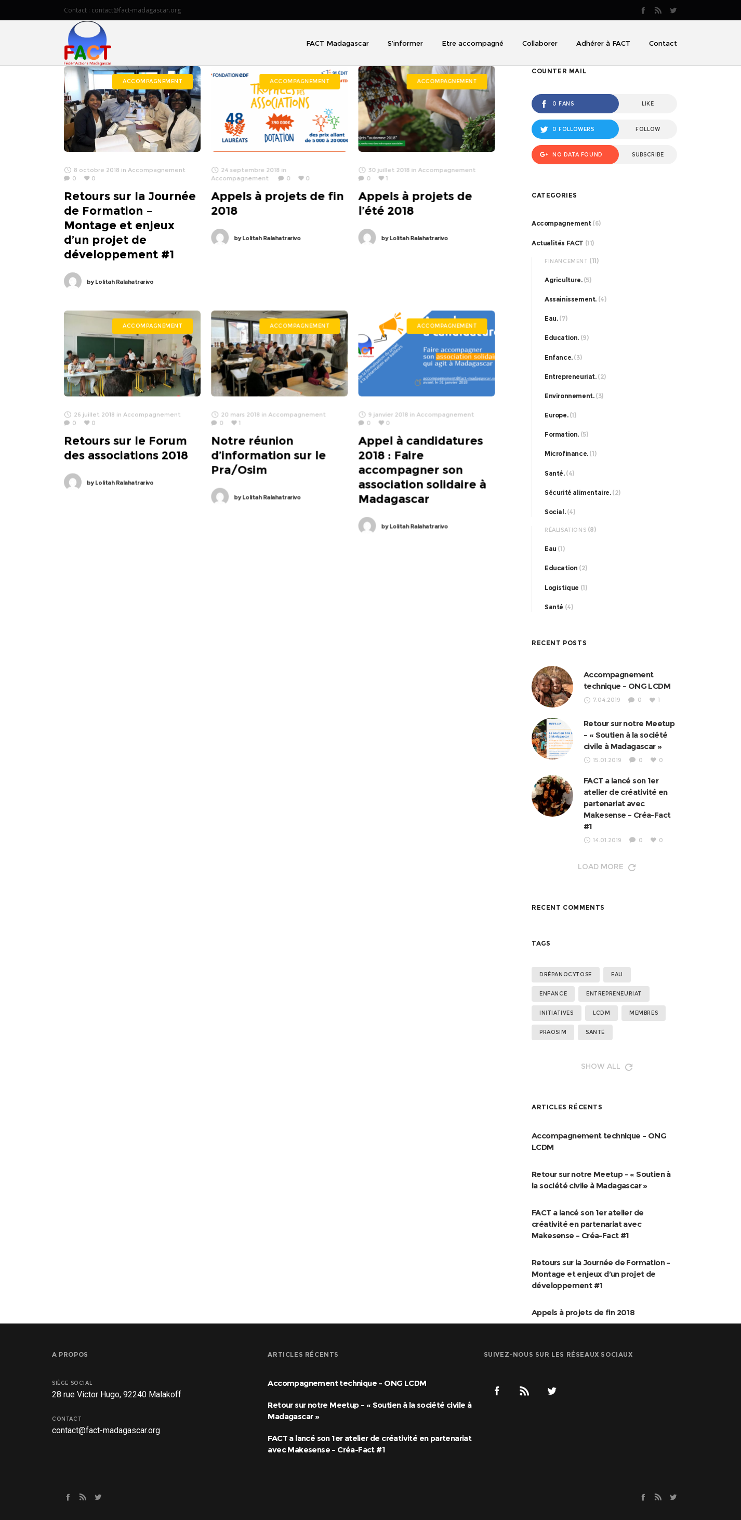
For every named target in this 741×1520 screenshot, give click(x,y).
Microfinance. (566, 453)
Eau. (551, 318)
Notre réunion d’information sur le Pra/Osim (268, 455)
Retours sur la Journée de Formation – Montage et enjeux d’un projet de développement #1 (130, 225)
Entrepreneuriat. (571, 377)
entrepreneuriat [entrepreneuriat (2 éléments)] (614, 993)
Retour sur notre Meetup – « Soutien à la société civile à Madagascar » (629, 734)
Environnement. (569, 396)
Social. (555, 512)
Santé (554, 607)
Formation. (562, 434)
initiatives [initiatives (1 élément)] (556, 1013)
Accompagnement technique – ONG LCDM (599, 1141)
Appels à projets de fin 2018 (583, 1312)
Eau (551, 549)
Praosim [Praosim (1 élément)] (552, 1032)
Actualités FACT (558, 243)
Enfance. (559, 357)
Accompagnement (561, 223)
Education (561, 568)
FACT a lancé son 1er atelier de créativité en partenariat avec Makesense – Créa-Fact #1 (627, 803)
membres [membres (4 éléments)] (643, 1013)
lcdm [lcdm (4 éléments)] (601, 1013)
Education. (562, 338)
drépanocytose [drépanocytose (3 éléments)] (565, 974)
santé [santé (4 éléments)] (595, 1032)
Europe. (556, 415)
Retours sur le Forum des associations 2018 (126, 448)
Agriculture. (563, 280)
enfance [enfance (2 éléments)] (553, 993)
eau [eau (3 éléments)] (617, 974)
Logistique (562, 588)
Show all (606, 1066)
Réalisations (565, 530)
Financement (566, 261)
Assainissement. (571, 299)
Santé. (555, 473)
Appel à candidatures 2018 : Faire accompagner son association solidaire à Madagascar (422, 470)
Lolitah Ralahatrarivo (120, 281)
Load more (606, 866)
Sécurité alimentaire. (578, 492)
